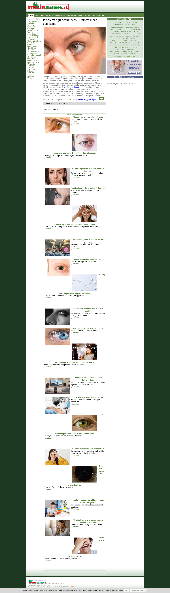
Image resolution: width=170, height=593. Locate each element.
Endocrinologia (33, 36)
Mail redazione (75, 587)
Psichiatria (31, 67)
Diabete (30, 32)
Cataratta (116, 31)
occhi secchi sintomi (71, 87)
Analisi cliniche (33, 21)
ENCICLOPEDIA (94, 15)
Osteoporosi (115, 52)
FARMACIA (82, 15)
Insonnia (112, 43)
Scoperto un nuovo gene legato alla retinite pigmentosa (75, 153)
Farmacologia (32, 37)
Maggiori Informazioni (138, 590)
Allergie (126, 22)
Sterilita (132, 54)
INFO (104, 15)
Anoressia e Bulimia (122, 25)
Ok (126, 590)
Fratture (117, 38)
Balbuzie (30, 25)
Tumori (30, 75)
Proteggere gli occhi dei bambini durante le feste (74, 362)
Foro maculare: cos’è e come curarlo (88, 397)
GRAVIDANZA (60, 15)
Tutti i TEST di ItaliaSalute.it (125, 77)
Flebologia (31, 39)
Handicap (31, 50)
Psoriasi (124, 54)
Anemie (134, 22)
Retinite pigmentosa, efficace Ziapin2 (88, 328)
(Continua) (75, 124)
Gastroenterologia (34, 41)
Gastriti (126, 38)
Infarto (125, 40)
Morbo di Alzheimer (127, 49)
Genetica (30, 43)
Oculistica (31, 59)
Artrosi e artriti (132, 27)
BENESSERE (39, 15)
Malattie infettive (33, 52)
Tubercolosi (118, 56)
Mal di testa (124, 45)
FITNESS (49, 15)
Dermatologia (32, 30)
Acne (115, 22)
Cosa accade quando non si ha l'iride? (88, 259)
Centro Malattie (125, 19)
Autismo (118, 29)
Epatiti (128, 36)
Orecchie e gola (33, 62)
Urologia (30, 76)
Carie (138, 29)
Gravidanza (31, 48)
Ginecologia (32, 46)
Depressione (127, 34)
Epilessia (135, 36)
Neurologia (31, 57)
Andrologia (31, 23)
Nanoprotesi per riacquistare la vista (88, 117)
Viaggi (29, 78)
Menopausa (119, 47)
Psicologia (31, 69)
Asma (111, 29)
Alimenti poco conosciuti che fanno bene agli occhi (74, 224)
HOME (30, 15)
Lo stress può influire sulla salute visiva (88, 449)
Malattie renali (32, 53)
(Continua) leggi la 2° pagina (87, 100)
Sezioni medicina (33, 19)
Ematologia (31, 34)
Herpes (133, 38)
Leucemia (132, 43)
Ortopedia (31, 64)
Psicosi (116, 54)
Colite (118, 34)
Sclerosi (30, 71)
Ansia (133, 25)
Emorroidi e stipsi (117, 36)
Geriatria (30, 44)
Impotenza (116, 40)
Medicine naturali (34, 55)
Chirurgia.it (31, 29)
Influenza (134, 40)
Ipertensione (123, 43)
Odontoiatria (32, 60)
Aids (119, 22)
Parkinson (126, 52)
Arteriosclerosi (117, 27)
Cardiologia (31, 27)
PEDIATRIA (71, 15)
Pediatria (30, 66)
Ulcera (134, 56)
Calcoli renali (129, 29)
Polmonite (135, 52)
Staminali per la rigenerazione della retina (88, 188)
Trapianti (30, 73)
